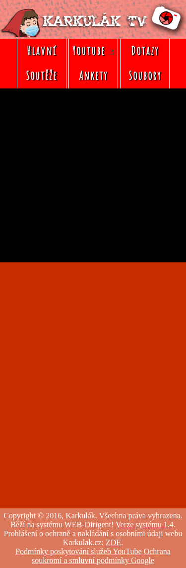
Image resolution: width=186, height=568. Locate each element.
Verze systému (145, 524)
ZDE (113, 542)
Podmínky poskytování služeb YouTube (78, 551)
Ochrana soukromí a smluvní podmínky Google (101, 556)
